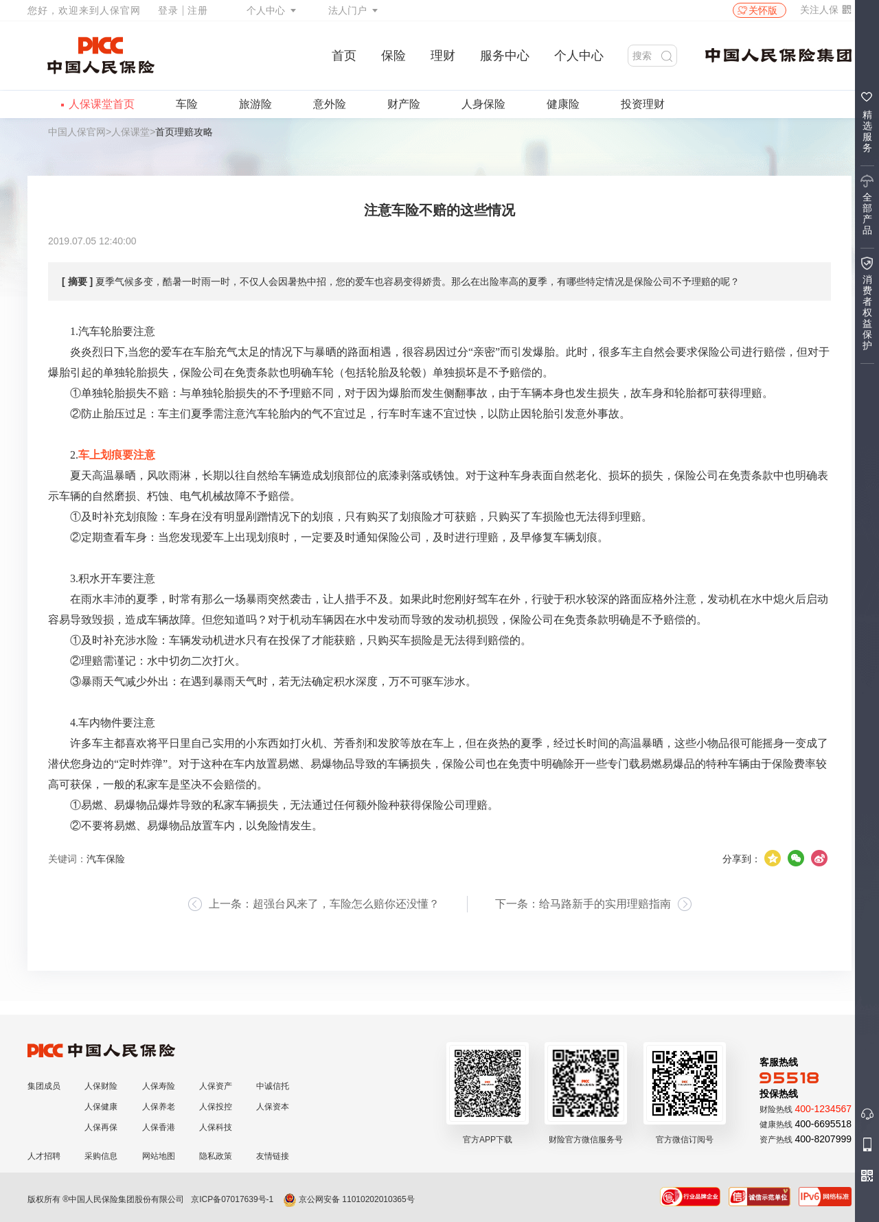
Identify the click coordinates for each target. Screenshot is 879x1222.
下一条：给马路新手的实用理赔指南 (583, 904)
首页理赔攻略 (184, 131)
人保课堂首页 (102, 104)
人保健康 (100, 1106)
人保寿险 (158, 1086)
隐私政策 (215, 1156)
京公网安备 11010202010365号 (349, 1199)
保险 (393, 55)
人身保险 (483, 104)
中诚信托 (272, 1086)
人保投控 (215, 1106)
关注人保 (826, 9)
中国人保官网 (77, 131)
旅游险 (255, 104)
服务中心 (504, 55)
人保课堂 (130, 131)
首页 (344, 55)
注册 (197, 10)
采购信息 (100, 1156)
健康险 (563, 104)
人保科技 (215, 1127)
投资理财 (643, 104)
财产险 (403, 104)
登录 (168, 10)
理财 (443, 55)
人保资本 (272, 1106)
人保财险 (100, 1086)
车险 (187, 104)
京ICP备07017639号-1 (232, 1199)
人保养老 (158, 1106)
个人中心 (266, 10)
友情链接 (272, 1156)
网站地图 (158, 1156)
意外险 (329, 104)
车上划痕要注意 (116, 455)
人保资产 (215, 1086)
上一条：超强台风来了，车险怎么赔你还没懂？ (324, 904)
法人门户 (347, 10)
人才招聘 (43, 1156)
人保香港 (158, 1127)
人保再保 (100, 1127)
